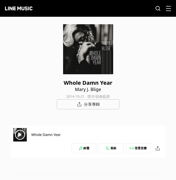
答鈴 (111, 148)
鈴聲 (84, 148)
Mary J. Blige (88, 89)
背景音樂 (138, 148)
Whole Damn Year (46, 134)
